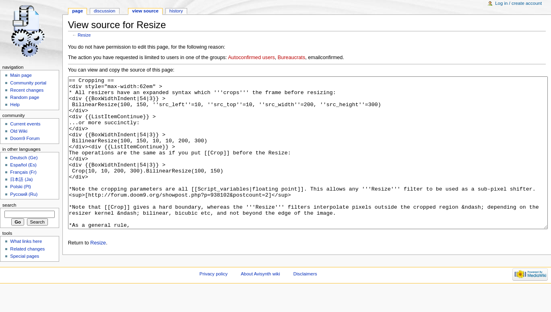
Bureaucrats (291, 57)
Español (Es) (23, 164)
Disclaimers (305, 298)
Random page (24, 97)
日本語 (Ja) (21, 179)
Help (15, 104)
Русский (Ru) (23, 194)
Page (77, 10)
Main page (21, 75)
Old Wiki (18, 131)
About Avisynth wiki (260, 298)
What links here (26, 241)
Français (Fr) (23, 172)
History (176, 10)
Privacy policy (214, 298)
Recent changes (26, 90)
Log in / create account (518, 3)
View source (145, 10)
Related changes (27, 248)
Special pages (24, 256)
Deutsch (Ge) (23, 157)
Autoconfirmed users (251, 57)
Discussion (104, 10)
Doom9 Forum (24, 138)
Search (9, 205)
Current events (25, 123)
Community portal (28, 82)
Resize (84, 35)
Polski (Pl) (20, 186)
